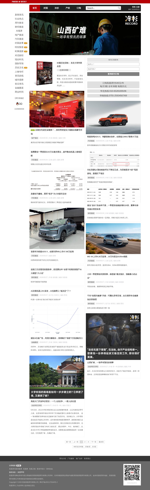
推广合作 (79, 458)
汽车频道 (91, 141)
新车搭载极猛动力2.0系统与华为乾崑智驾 (102, 145)
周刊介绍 (62, 458)
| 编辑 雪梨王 (66, 405)
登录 (133, 7)
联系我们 (87, 458)
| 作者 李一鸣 (57, 405)
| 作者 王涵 (108, 178)
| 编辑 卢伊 (127, 367)
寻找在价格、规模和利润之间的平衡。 (101, 286)
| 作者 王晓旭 (53, 342)
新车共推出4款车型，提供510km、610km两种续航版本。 (107, 265)
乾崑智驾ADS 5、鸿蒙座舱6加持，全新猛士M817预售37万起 (112, 137)
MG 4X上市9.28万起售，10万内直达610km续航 (107, 256)
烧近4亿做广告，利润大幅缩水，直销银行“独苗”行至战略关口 (57, 338)
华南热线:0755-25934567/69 (113, 95)
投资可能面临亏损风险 (39, 282)
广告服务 (71, 458)
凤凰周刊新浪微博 (15, 469)
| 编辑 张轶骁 (119, 213)
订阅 (79, 8)
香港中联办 (41, 469)
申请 (18, 465)
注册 (138, 7)
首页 (35, 8)
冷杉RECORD (93, 367)
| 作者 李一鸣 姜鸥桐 (115, 367)
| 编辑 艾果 (62, 138)
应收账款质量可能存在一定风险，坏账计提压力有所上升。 (108, 218)
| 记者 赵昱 (52, 160)
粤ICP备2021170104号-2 (49, 482)
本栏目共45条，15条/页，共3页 (85, 447)
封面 (46, 8)
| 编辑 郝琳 (116, 141)
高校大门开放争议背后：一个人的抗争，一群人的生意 (53, 401)
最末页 (101, 442)
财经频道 (91, 178)
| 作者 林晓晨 (53, 138)
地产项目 (34, 138)
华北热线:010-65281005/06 (113, 91)
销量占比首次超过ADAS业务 (41, 164)
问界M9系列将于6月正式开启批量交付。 (45, 260)
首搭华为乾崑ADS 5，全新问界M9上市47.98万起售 (52, 252)
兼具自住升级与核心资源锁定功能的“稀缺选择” (47, 142)
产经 (68, 8)
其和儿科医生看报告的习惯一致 (98, 308)
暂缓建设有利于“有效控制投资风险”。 (100, 182)
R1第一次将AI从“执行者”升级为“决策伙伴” (46, 300)
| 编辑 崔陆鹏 (117, 178)
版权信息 (12, 472)
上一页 (76, 442)
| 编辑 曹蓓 (63, 295)
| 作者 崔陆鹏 (109, 213)
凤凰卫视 (32, 469)
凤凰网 (25, 469)
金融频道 (34, 342)
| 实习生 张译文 (53, 295)
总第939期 (64, 70)
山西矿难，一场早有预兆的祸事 (100, 362)
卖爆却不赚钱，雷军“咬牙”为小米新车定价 (49, 194)
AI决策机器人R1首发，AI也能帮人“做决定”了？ (51, 291)
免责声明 (21, 472)
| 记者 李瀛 (108, 141)
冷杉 (57, 8)
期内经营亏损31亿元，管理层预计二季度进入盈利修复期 (51, 202)
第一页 (68, 442)
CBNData (49, 469)
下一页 (93, 442)
